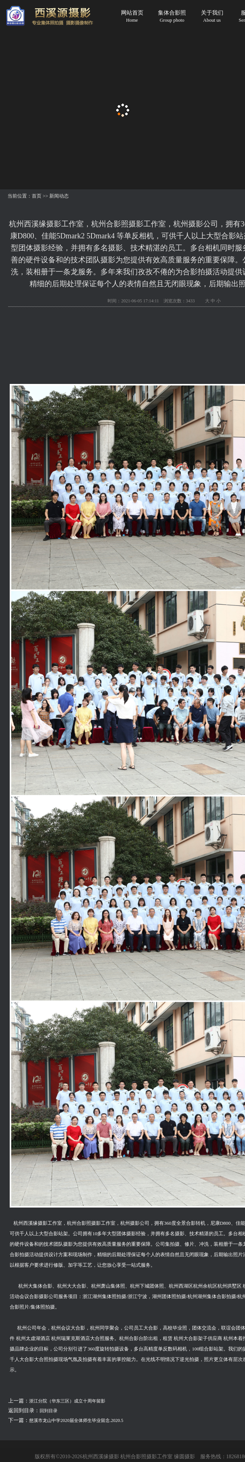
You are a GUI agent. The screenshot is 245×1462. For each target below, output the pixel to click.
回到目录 (49, 1410)
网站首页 (132, 16)
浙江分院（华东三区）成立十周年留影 (67, 1401)
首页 (36, 196)
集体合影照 (172, 16)
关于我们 (212, 16)
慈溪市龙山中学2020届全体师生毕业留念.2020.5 (76, 1420)
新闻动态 (59, 196)
